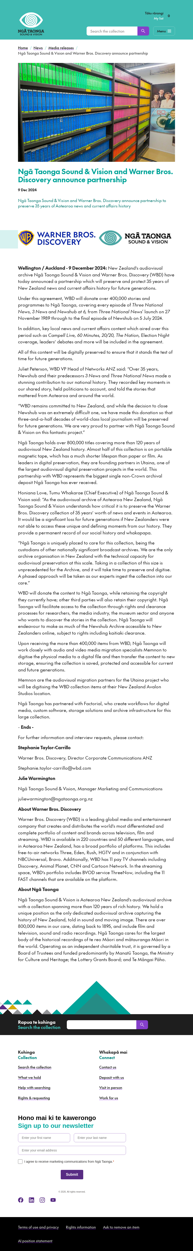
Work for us (108, 1097)
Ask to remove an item (121, 1226)
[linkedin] (31, 1200)
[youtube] (53, 1200)
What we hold (29, 1077)
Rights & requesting (34, 1097)
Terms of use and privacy (38, 1226)
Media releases (61, 47)
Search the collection (34, 1066)
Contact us (107, 1066)
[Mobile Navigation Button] (164, 31)
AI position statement (35, 1240)
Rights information (81, 1226)
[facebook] (20, 1200)
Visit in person (110, 1087)
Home (23, 47)
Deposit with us (111, 1077)
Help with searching (34, 1087)
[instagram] (42, 1200)
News (38, 47)
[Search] (143, 31)
